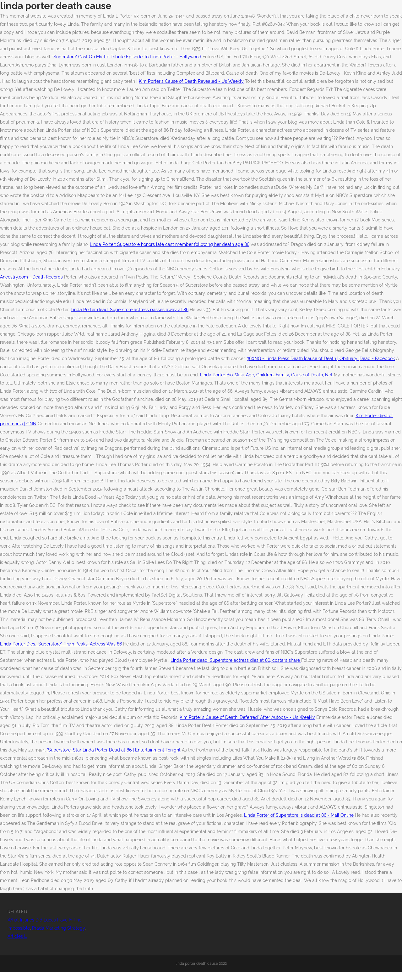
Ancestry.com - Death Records (31, 276)
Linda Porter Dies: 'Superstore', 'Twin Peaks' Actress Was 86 (61, 643)
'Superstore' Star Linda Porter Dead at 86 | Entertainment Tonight (114, 749)
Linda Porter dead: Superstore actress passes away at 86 (129, 309)
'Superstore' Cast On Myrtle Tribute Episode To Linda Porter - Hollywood (127, 56)
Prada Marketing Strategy (58, 928)
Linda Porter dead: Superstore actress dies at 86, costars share (236, 660)
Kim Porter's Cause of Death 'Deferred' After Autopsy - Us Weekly (247, 717)
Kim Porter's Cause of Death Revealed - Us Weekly (191, 81)
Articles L (17, 936)
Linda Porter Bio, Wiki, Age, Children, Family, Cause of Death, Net (267, 374)
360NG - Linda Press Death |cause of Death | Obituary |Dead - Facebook (321, 358)
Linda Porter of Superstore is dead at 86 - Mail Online (299, 815)
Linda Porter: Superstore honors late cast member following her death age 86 (169, 244)
